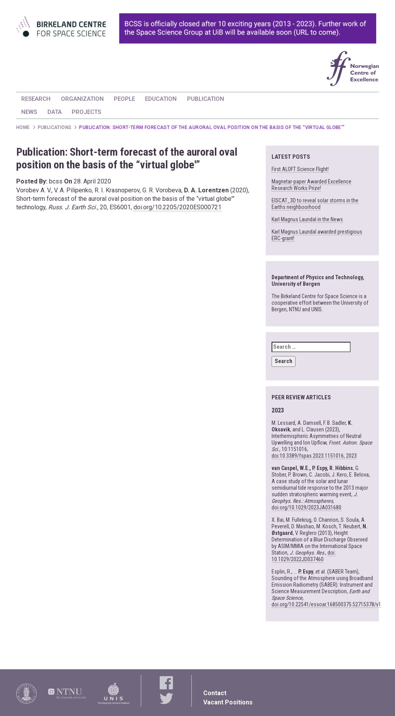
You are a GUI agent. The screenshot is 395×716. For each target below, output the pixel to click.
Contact (214, 693)
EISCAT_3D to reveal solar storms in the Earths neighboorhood (315, 203)
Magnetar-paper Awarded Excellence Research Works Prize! (311, 184)
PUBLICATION (205, 98)
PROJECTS (86, 112)
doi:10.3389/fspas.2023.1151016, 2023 (314, 456)
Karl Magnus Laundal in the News (307, 219)
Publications (55, 127)
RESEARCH (36, 98)
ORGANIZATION (82, 98)
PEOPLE (124, 98)
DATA (54, 112)
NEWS (29, 112)
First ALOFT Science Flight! (300, 169)
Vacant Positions (228, 702)
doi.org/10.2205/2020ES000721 (177, 207)
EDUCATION (161, 98)
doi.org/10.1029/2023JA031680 (306, 507)
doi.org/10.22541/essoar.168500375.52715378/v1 (326, 604)
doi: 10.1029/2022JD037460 (304, 556)
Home (23, 127)
